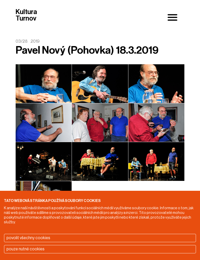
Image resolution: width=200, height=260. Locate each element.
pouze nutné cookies (26, 249)
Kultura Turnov (26, 15)
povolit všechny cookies (28, 238)
